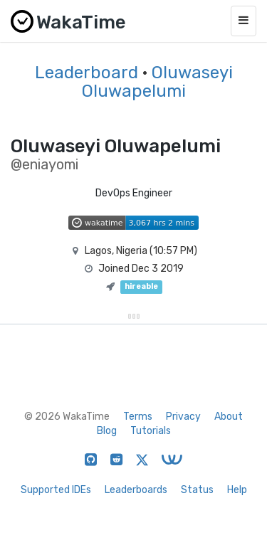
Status (197, 490)
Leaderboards (136, 490)
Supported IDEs (56, 490)
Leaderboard (86, 73)
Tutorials (150, 431)
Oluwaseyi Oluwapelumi (157, 82)
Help (237, 490)
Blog (107, 431)
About (228, 417)
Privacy (183, 417)
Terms (137, 417)
